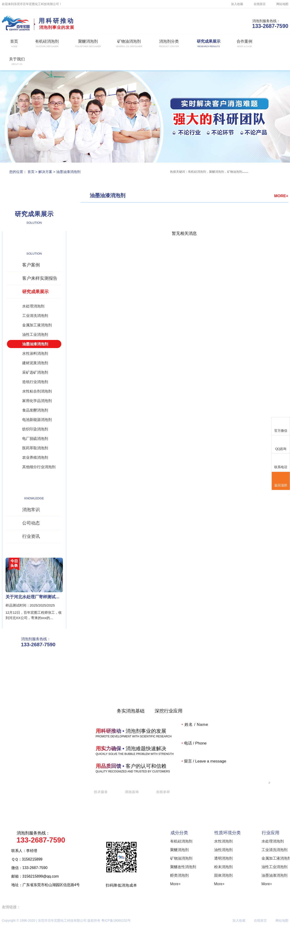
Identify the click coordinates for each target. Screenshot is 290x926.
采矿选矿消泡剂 (35, 372)
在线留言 (260, 4)
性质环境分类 (227, 832)
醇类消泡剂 (179, 875)
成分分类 (179, 832)
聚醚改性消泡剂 (183, 867)
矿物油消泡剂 (181, 858)
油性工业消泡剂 (35, 334)
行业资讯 (31, 536)
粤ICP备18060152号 (116, 920)
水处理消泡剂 (33, 306)
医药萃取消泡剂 (35, 448)
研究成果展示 (35, 291)
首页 (31, 172)
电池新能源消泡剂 (37, 420)
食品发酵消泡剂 (35, 410)
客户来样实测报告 (39, 278)
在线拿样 (163, 791)
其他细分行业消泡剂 (39, 467)
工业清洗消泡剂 (35, 316)
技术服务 (101, 791)
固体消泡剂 (223, 875)
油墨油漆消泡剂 (68, 172)
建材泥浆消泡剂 (35, 363)
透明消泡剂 (223, 858)
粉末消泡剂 (223, 867)
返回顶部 (281, 481)
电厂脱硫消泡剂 (35, 439)
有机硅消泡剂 (181, 841)
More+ (175, 884)
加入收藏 (237, 4)
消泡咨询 (132, 791)
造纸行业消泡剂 (35, 382)
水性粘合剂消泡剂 (37, 391)
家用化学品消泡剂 (37, 401)
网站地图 (282, 4)
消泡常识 (31, 509)
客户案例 (31, 264)
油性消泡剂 (223, 850)
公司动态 (31, 523)
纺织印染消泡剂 (35, 429)
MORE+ (281, 196)
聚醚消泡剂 (179, 850)
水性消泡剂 (223, 841)
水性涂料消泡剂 (35, 353)
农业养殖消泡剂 (35, 457)
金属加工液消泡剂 (37, 325)
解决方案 (45, 172)
